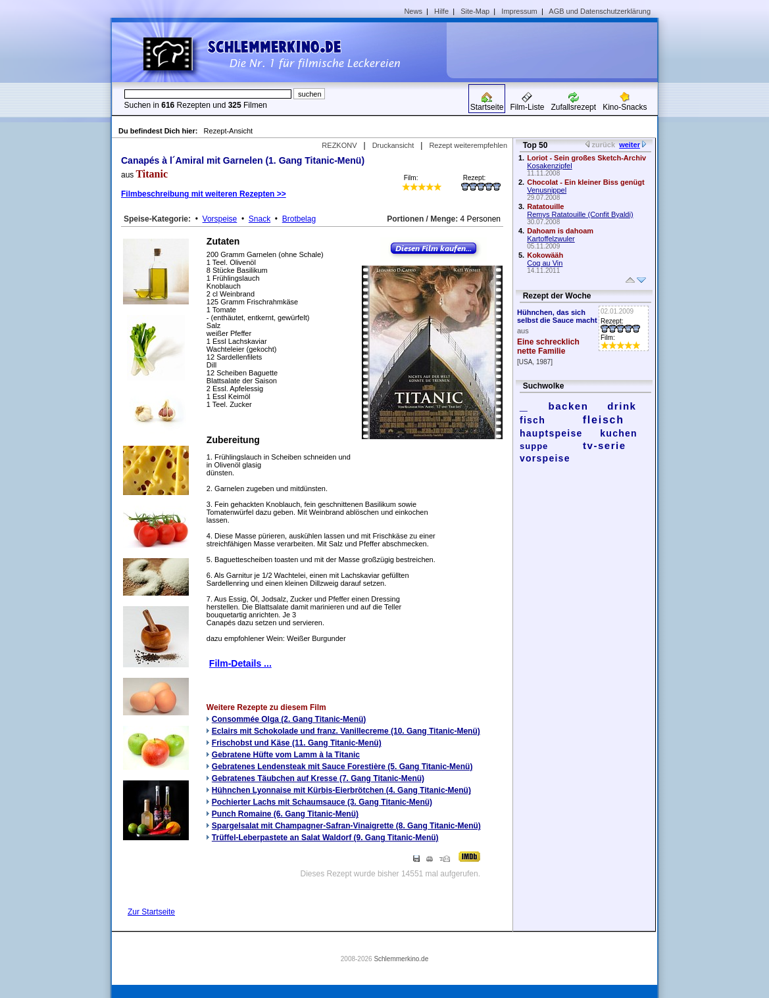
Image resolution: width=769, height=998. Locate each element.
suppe (534, 446)
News (413, 11)
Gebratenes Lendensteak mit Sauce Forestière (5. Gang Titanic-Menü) (342, 766)
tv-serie (604, 445)
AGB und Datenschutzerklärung (600, 11)
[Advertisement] (556, 50)
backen (569, 406)
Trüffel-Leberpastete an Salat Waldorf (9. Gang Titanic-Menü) (325, 837)
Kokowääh (545, 255)
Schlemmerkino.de (401, 958)
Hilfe (441, 11)
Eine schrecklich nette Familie (548, 346)
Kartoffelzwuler (551, 239)
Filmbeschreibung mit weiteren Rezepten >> (203, 194)
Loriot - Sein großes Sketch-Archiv (586, 158)
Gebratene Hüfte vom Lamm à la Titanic (286, 754)
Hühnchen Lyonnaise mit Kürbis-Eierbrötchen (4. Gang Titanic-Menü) (341, 790)
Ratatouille (545, 206)
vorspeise (545, 458)
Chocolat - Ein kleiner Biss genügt (585, 182)
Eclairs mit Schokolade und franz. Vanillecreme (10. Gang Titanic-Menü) (346, 731)
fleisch (603, 419)
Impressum (519, 11)
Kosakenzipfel (549, 166)
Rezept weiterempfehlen (468, 145)
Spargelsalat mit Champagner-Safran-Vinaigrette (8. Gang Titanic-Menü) (346, 825)
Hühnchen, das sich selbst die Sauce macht (557, 316)
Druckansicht (393, 145)
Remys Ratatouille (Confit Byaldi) (580, 214)
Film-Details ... (240, 663)
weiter (629, 145)
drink (621, 406)
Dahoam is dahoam (560, 231)
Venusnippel (546, 190)
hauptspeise (551, 433)
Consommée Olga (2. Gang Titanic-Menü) (289, 719)
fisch (532, 420)
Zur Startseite (151, 911)
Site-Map (474, 11)
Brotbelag (299, 219)
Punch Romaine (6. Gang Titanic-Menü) (285, 814)
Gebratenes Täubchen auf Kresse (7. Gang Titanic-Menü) (318, 778)
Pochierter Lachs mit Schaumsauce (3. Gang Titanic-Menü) (322, 802)
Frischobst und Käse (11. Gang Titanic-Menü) (297, 743)
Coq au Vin (544, 263)
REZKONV (339, 145)
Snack (259, 219)
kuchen (618, 433)
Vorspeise (220, 219)
